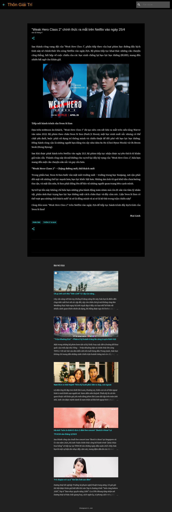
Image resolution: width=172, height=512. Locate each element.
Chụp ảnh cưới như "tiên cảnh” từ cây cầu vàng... (74, 294)
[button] (33, 38)
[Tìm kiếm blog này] (156, 4)
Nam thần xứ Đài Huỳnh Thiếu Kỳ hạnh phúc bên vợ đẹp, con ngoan (82, 385)
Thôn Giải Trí (20, 4)
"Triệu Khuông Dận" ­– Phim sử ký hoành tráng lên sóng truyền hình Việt (85, 339)
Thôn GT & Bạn (49, 222)
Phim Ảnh (36, 222)
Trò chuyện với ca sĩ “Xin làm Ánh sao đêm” (72, 480)
